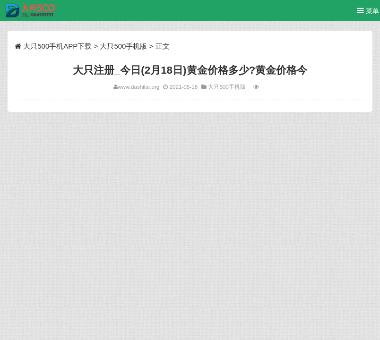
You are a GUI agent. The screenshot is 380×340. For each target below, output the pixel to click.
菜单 (368, 10)
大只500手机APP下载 (57, 46)
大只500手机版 (123, 46)
